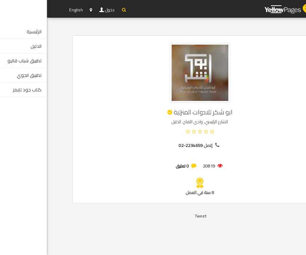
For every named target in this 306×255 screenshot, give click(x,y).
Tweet (154, 216)
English (29, 10)
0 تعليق (135, 166)
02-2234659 (144, 145)
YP (249, 9)
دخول (63, 9)
